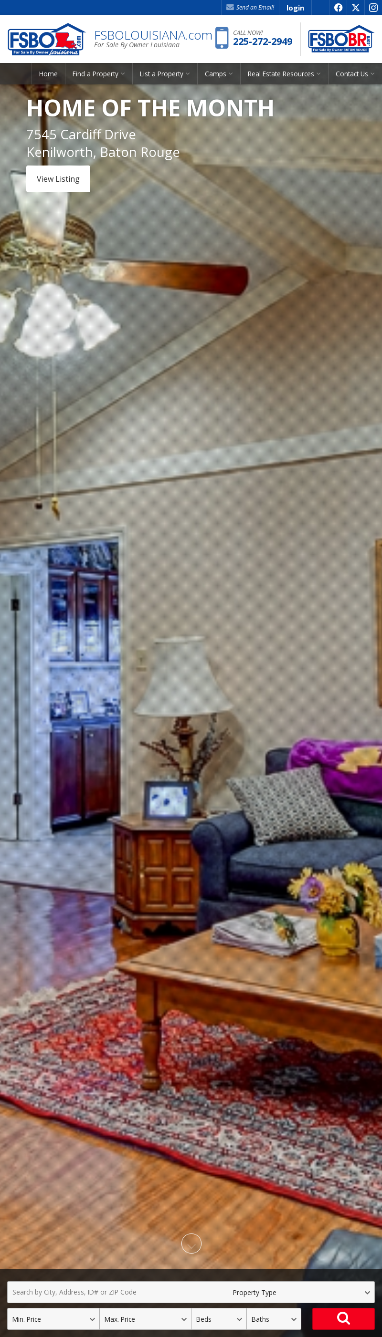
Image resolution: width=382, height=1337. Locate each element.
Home (48, 73)
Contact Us (352, 73)
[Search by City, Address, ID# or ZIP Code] (117, 1292)
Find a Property (95, 73)
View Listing (58, 179)
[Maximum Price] (145, 1319)
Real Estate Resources (281, 73)
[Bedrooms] (218, 1319)
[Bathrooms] (274, 1319)
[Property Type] (301, 1292)
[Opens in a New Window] (338, 7)
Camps (215, 73)
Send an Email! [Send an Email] (250, 7)
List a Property (161, 73)
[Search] (343, 1319)
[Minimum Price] (53, 1319)
